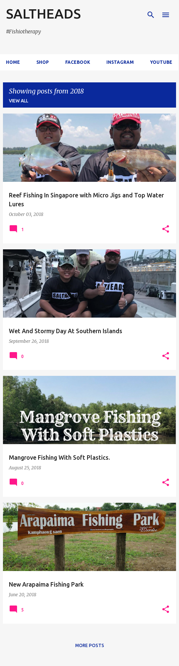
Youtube (161, 62)
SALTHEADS (43, 13)
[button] (165, 229)
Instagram (120, 62)
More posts (89, 645)
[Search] (150, 15)
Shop (42, 62)
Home (13, 62)
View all (18, 100)
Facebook (77, 62)
